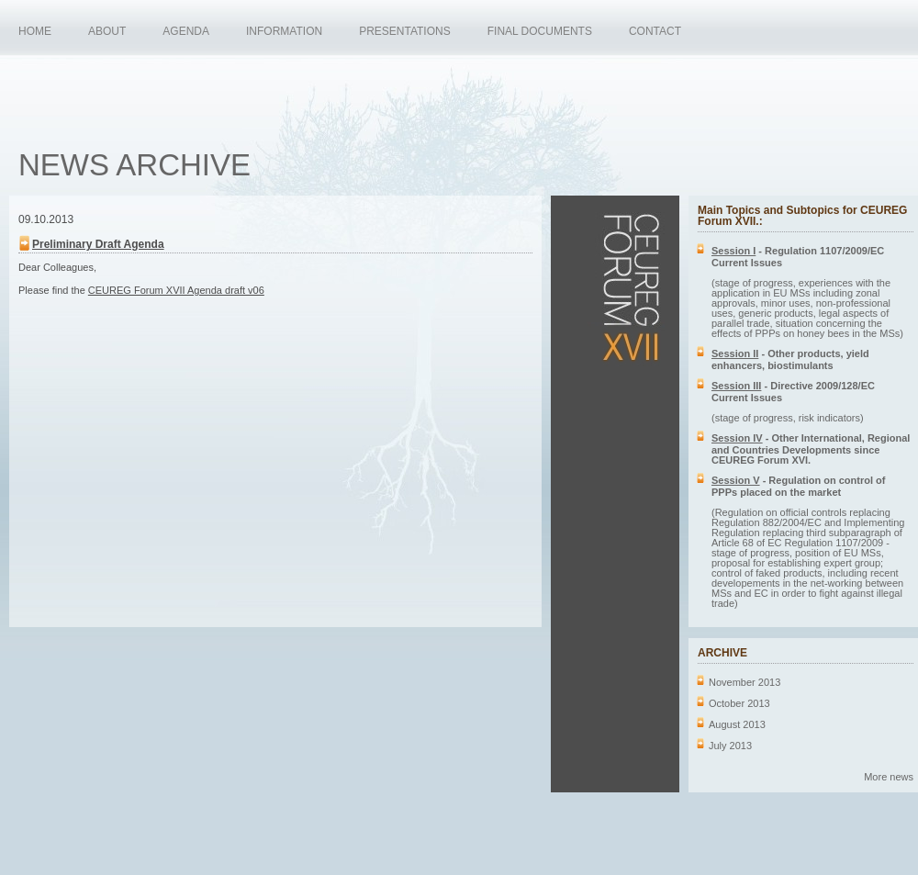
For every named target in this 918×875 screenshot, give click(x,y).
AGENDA (185, 31)
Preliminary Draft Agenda (98, 244)
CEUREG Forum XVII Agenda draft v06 (176, 290)
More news (888, 776)
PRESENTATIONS (405, 31)
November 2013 (744, 682)
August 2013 (737, 724)
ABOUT (107, 31)
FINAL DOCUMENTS (539, 31)
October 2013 (739, 703)
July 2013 (730, 745)
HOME (34, 31)
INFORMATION (284, 31)
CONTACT (655, 31)
